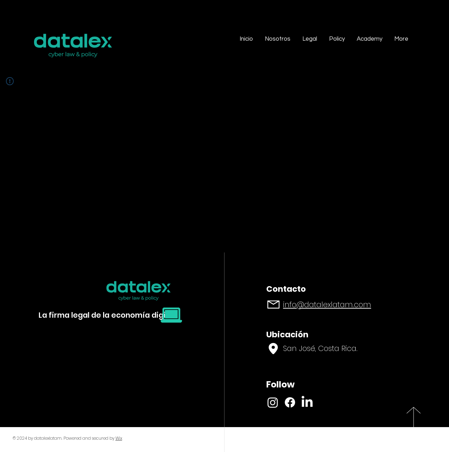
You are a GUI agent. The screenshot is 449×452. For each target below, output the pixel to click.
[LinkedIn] (307, 402)
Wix (118, 438)
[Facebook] (290, 402)
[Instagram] (273, 402)
